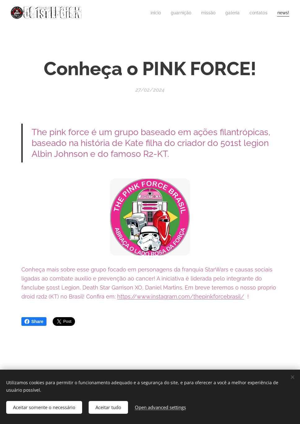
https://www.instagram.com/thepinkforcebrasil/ (180, 296)
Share (33, 321)
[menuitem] (150, 13)
